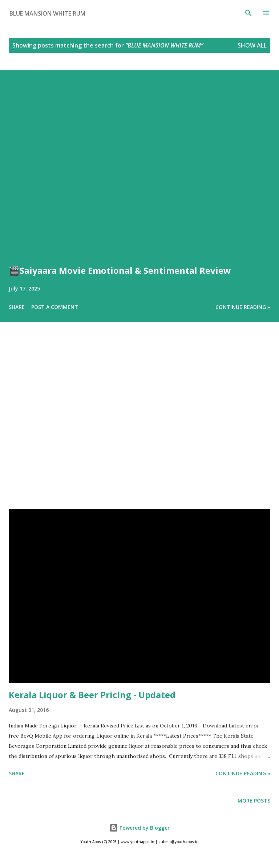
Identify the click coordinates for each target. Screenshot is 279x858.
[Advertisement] (139, 425)
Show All (252, 45)
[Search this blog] (126, 13)
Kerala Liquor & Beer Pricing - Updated (92, 695)
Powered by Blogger (139, 827)
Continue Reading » (242, 307)
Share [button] (17, 307)
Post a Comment (54, 307)
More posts (254, 800)
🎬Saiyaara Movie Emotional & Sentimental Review (120, 270)
